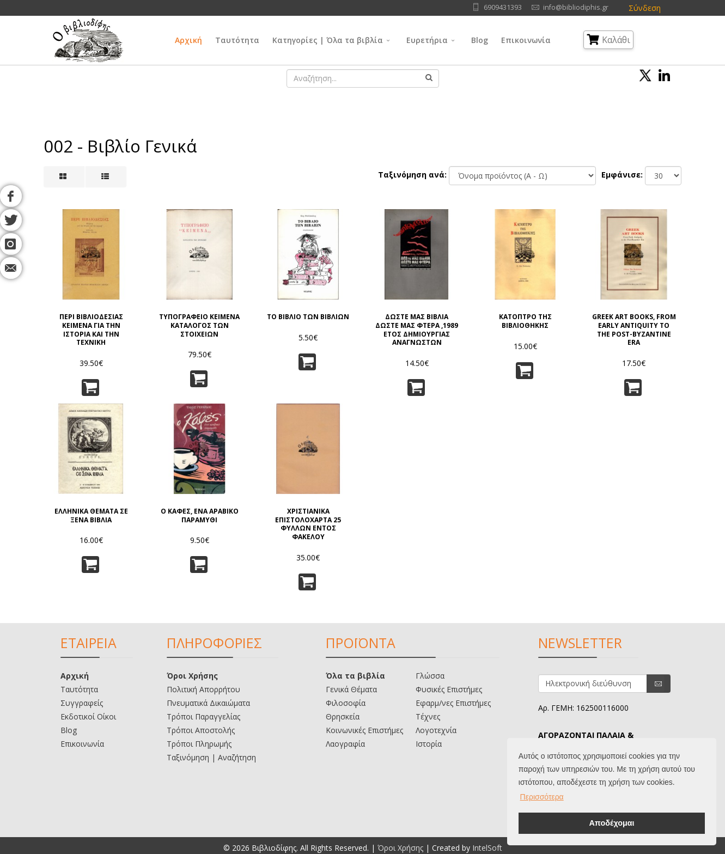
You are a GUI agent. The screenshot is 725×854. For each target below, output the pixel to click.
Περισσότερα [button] (542, 796)
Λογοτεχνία (436, 730)
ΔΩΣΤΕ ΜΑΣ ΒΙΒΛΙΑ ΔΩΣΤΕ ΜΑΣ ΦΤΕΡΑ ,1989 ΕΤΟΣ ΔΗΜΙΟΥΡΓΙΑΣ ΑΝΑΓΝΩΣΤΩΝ (416, 329)
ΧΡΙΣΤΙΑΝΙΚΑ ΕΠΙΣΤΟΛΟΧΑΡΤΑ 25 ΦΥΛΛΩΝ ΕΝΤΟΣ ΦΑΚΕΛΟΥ (308, 524)
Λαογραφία (345, 744)
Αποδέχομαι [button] (611, 823)
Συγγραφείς (81, 703)
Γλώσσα (430, 675)
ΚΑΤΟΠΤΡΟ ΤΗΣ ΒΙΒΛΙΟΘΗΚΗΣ (525, 321)
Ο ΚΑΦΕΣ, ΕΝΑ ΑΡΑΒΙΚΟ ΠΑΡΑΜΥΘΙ (200, 515)
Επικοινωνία (526, 40)
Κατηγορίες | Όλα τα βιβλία (327, 40)
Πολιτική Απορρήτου (203, 689)
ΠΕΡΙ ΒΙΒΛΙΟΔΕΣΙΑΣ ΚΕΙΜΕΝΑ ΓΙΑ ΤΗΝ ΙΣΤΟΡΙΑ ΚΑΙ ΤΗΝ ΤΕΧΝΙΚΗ (91, 329)
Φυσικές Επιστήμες (449, 689)
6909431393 (503, 7)
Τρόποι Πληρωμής (199, 744)
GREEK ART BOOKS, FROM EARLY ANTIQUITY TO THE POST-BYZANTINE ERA (634, 329)
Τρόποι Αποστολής (201, 730)
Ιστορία (429, 744)
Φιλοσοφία (345, 703)
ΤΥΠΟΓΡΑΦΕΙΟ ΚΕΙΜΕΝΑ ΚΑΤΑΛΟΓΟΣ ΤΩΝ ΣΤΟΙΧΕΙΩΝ (199, 325)
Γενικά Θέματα (351, 689)
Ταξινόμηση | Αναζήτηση (211, 757)
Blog (479, 40)
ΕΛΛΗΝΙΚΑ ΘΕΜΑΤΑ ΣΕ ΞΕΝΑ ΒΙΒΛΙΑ (91, 515)
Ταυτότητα (237, 40)
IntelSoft (487, 848)
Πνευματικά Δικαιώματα (208, 703)
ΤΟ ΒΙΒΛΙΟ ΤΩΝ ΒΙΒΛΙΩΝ (308, 317)
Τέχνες (428, 716)
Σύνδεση (645, 8)
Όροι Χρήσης (192, 675)
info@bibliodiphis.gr (575, 7)
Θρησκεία (343, 716)
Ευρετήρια (427, 40)
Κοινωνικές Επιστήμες (364, 730)
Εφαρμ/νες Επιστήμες (453, 703)
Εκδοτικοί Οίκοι (88, 716)
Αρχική (188, 40)
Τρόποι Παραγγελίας (203, 716)
